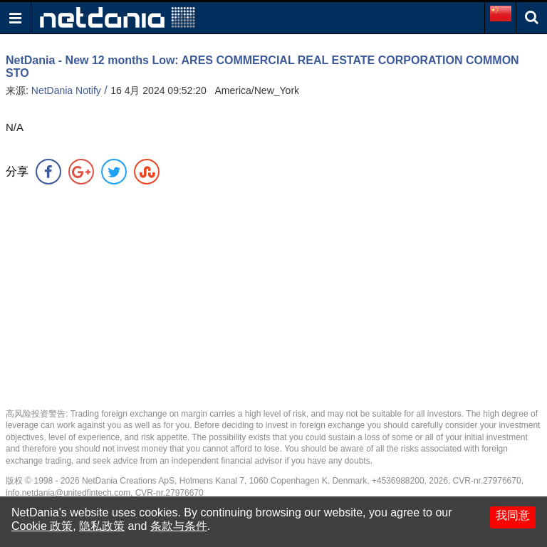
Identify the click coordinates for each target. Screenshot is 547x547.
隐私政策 (102, 526)
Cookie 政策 (42, 526)
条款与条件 (178, 526)
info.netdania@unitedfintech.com (68, 493)
